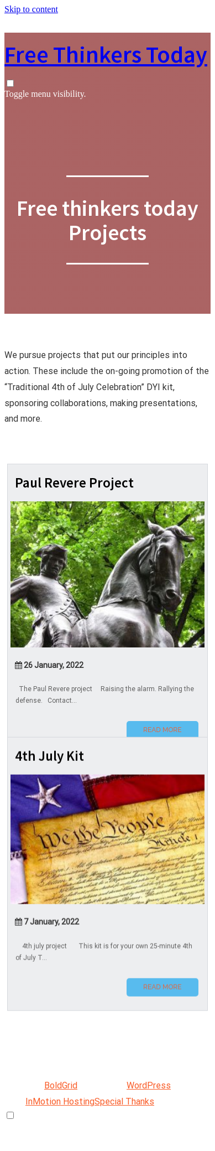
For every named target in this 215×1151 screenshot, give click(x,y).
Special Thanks (124, 1101)
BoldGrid (60, 1085)
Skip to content (31, 9)
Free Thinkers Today (105, 54)
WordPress (149, 1085)
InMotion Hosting (60, 1101)
